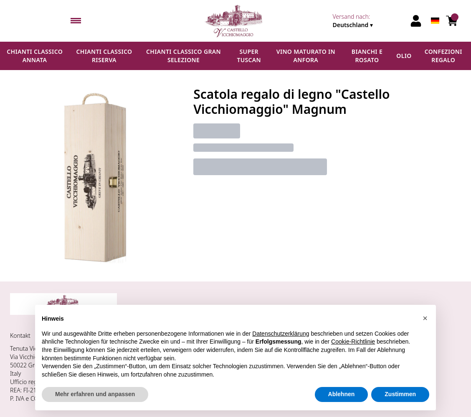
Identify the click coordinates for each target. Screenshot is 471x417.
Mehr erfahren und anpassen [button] (95, 394)
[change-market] (368, 21)
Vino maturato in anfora (305, 56)
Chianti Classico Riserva (104, 56)
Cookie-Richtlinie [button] (353, 341)
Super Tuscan (249, 56)
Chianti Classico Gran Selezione (183, 56)
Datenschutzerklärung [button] (280, 333)
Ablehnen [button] (341, 394)
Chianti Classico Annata (35, 56)
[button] (425, 318)
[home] (235, 21)
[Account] (416, 21)
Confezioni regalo (443, 56)
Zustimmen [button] (400, 394)
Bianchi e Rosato (367, 56)
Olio (403, 56)
